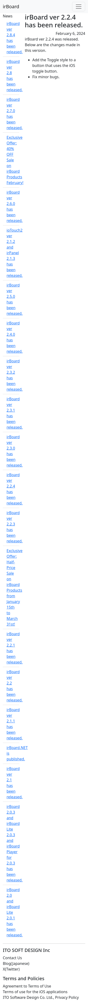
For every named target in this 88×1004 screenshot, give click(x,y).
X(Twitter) (11, 969)
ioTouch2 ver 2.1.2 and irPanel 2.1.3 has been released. (15, 253)
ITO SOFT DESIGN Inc (26, 950)
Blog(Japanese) (16, 963)
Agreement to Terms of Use (27, 986)
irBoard (11, 6)
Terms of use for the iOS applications (35, 991)
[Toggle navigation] (78, 6)
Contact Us (12, 957)
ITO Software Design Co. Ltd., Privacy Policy (41, 997)
